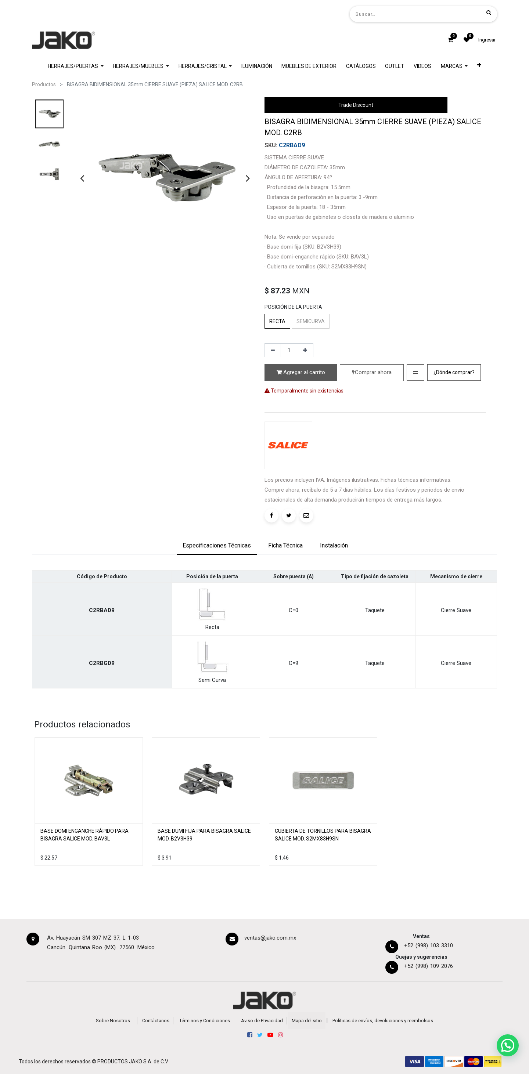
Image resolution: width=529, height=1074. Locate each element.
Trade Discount (355, 105)
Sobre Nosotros (113, 1020)
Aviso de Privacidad (262, 1020)
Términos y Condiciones (204, 1020)
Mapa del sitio (307, 1020)
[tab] (217, 546)
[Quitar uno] (272, 350)
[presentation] (82, 178)
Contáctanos (155, 1020)
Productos (44, 84)
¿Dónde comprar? (454, 372)
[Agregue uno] (305, 350)
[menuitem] (257, 66)
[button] (479, 66)
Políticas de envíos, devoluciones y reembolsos (382, 1020)
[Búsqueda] (489, 12)
